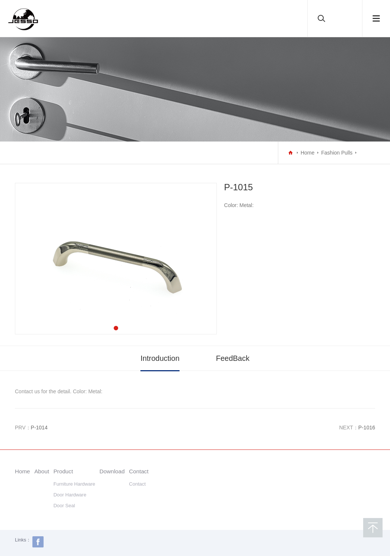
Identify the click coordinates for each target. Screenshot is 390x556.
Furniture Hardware (74, 484)
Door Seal (64, 505)
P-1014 (39, 427)
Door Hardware (69, 495)
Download (112, 471)
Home (307, 153)
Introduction (160, 358)
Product (63, 471)
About (41, 471)
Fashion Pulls (336, 153)
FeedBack (233, 358)
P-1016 (366, 427)
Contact (138, 471)
